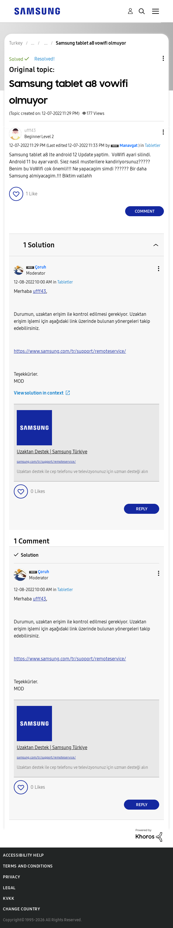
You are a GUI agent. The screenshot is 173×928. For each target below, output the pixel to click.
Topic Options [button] (153, 58)
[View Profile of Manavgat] (128, 145)
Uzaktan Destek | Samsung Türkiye (52, 451)
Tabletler (152, 145)
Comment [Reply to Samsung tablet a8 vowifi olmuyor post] (144, 211)
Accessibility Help (23, 855)
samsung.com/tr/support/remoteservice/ (46, 462)
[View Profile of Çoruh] (40, 267)
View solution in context (38, 393)
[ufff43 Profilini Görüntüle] (39, 291)
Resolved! (44, 59)
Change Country (21, 909)
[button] (153, 132)
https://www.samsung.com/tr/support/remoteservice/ (70, 351)
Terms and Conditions (28, 866)
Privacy (11, 877)
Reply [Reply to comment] (141, 508)
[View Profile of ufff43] (30, 130)
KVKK (8, 898)
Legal (9, 887)
